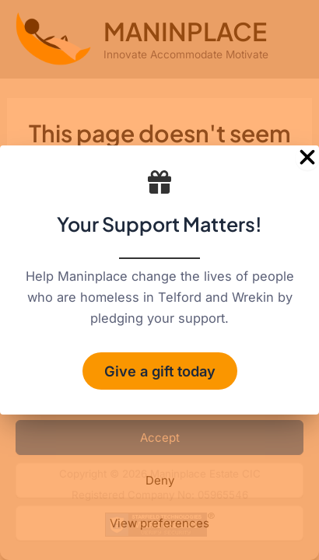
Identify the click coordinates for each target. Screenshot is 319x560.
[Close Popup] (307, 157)
